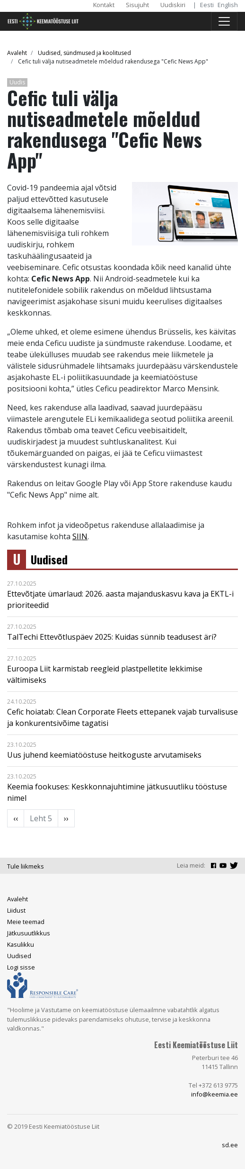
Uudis (17, 82)
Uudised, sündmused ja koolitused (84, 53)
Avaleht (17, 53)
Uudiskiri (172, 4)
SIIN (80, 536)
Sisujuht (137, 4)
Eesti (207, 4)
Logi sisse (21, 967)
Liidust (16, 910)
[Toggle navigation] (224, 21)
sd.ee (230, 1145)
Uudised (49, 559)
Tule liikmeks (25, 866)
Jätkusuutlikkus (28, 933)
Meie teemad (25, 921)
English (228, 4)
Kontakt (103, 4)
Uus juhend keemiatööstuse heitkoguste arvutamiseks (104, 755)
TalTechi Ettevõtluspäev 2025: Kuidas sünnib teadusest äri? (112, 637)
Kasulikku (20, 944)
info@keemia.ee (214, 1094)
